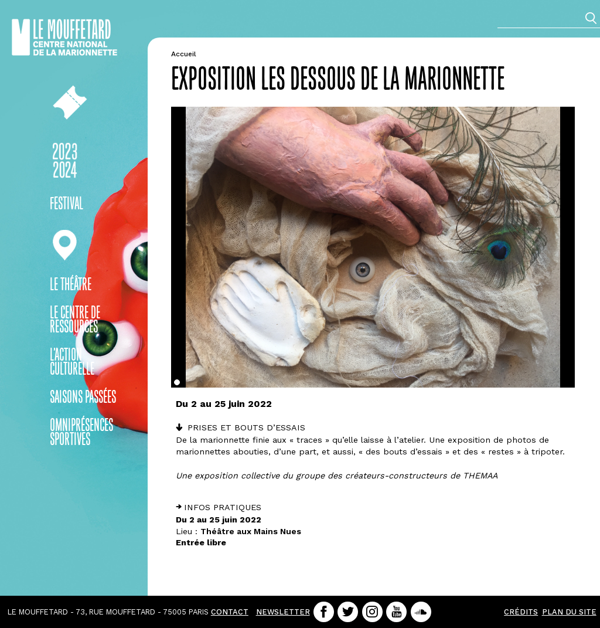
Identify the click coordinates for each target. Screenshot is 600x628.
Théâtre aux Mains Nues (250, 531)
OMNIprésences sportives (81, 433)
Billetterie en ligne (64, 102)
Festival (66, 205)
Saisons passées (83, 398)
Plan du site (569, 611)
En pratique (64, 245)
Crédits (521, 611)
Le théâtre (70, 286)
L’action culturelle (72, 363)
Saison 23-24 (64, 160)
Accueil (183, 54)
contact (229, 611)
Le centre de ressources (75, 321)
